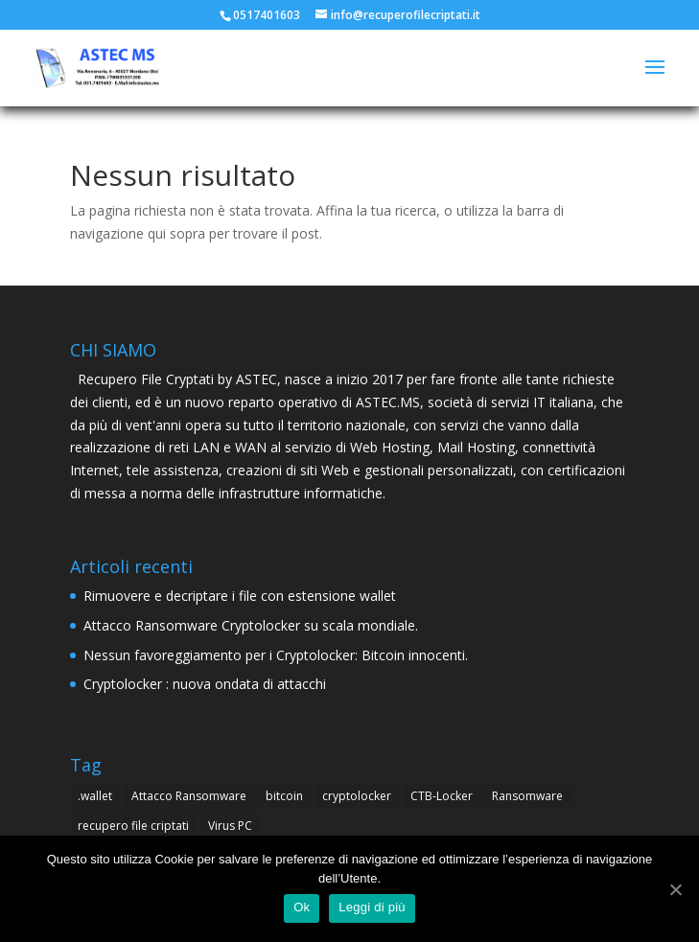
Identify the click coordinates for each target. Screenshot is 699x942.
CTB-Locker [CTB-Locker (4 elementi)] (441, 796)
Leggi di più (372, 907)
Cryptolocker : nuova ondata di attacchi (204, 684)
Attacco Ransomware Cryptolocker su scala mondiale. (250, 625)
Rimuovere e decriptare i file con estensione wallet (239, 595)
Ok (301, 907)
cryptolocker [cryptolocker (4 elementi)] (356, 796)
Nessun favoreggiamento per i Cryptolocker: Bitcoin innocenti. (275, 655)
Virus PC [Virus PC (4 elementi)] (230, 825)
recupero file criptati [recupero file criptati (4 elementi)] (133, 825)
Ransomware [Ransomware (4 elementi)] (527, 796)
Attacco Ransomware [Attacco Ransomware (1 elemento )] (188, 796)
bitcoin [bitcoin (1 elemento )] (284, 796)
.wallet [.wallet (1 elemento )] (95, 796)
